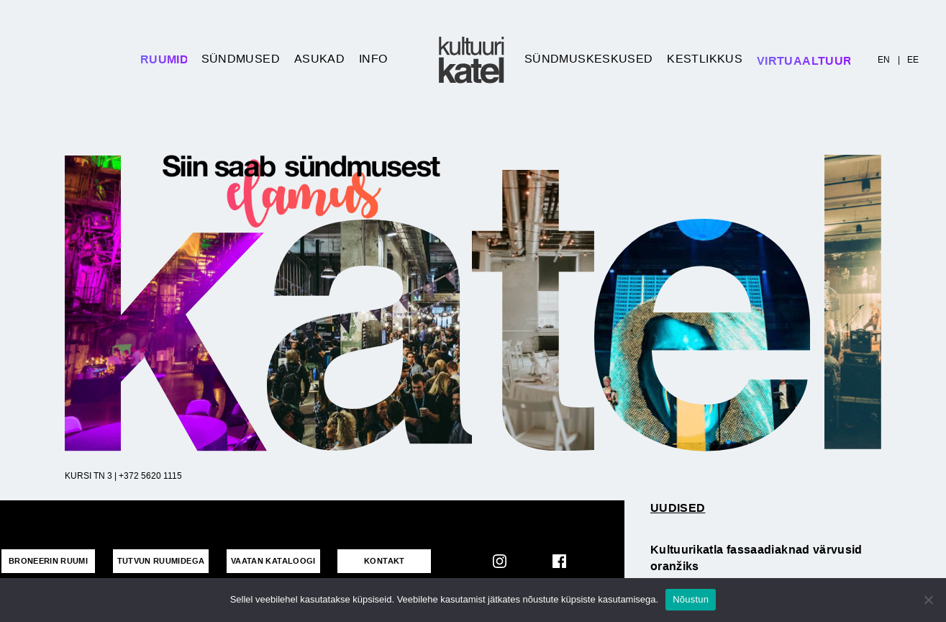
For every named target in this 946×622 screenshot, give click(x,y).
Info (373, 59)
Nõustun (691, 599)
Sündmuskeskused (588, 59)
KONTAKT (384, 560)
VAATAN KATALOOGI (273, 560)
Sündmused (240, 59)
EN (884, 60)
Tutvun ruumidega (161, 560)
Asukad (319, 59)
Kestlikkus (704, 59)
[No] (928, 599)
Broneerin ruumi (48, 560)
